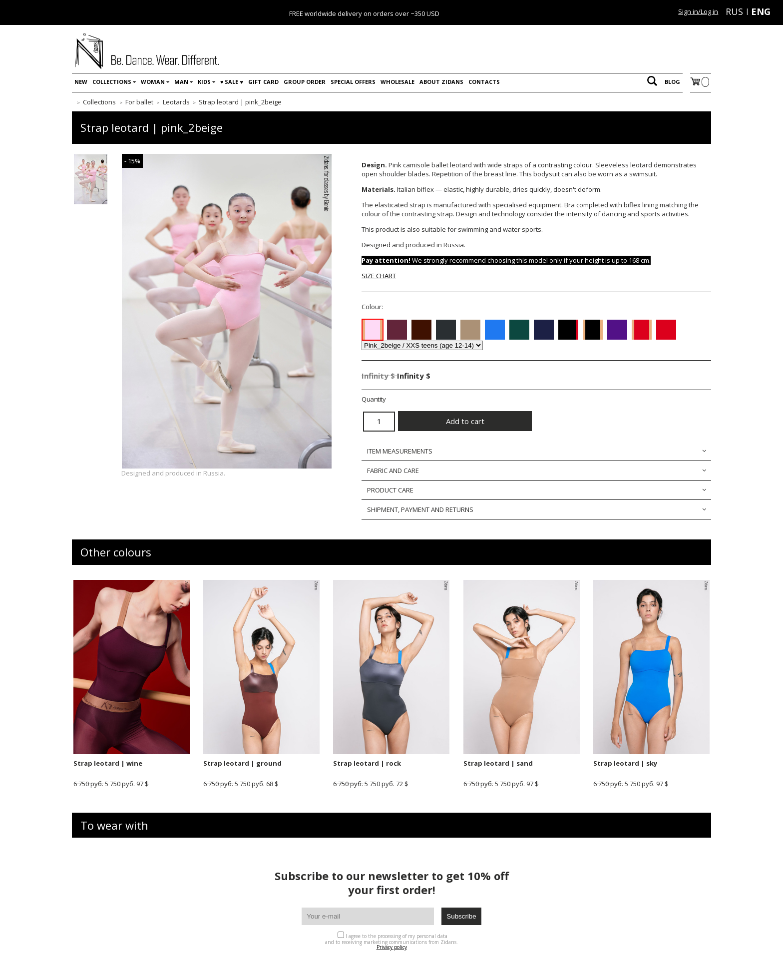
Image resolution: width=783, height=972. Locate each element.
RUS (734, 11)
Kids (204, 81)
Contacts (484, 81)
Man (181, 81)
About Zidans (441, 81)
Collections (111, 81)
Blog (672, 81)
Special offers (353, 81)
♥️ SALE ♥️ (231, 81)
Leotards (176, 101)
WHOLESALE (397, 81)
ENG (761, 11)
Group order (305, 81)
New (80, 81)
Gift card (263, 81)
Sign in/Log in (698, 11)
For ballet (139, 101)
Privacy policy (392, 947)
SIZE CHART (379, 275)
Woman (153, 81)
